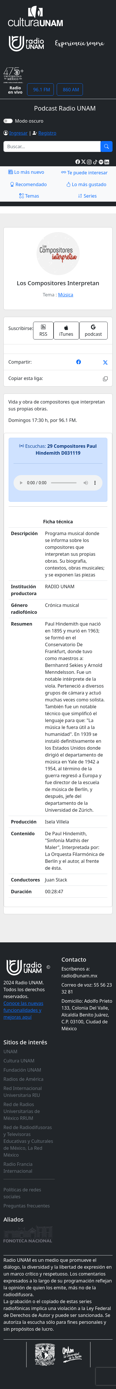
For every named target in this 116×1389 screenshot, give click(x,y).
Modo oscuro (30, 121)
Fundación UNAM (22, 1070)
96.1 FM (40, 89)
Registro (47, 133)
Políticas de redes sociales (22, 1193)
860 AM (69, 89)
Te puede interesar (84, 172)
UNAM (10, 1051)
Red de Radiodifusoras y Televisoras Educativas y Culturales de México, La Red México (28, 1141)
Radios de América (23, 1079)
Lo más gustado (86, 184)
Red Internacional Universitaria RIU (22, 1091)
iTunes (66, 331)
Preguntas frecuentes (26, 1206)
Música (65, 295)
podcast (93, 330)
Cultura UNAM (19, 1061)
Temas (29, 196)
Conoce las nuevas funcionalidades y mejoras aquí (23, 1010)
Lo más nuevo (26, 172)
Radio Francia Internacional (18, 1167)
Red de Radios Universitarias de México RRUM (21, 1111)
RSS (43, 330)
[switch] (8, 121)
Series (87, 196)
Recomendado (28, 184)
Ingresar (18, 133)
